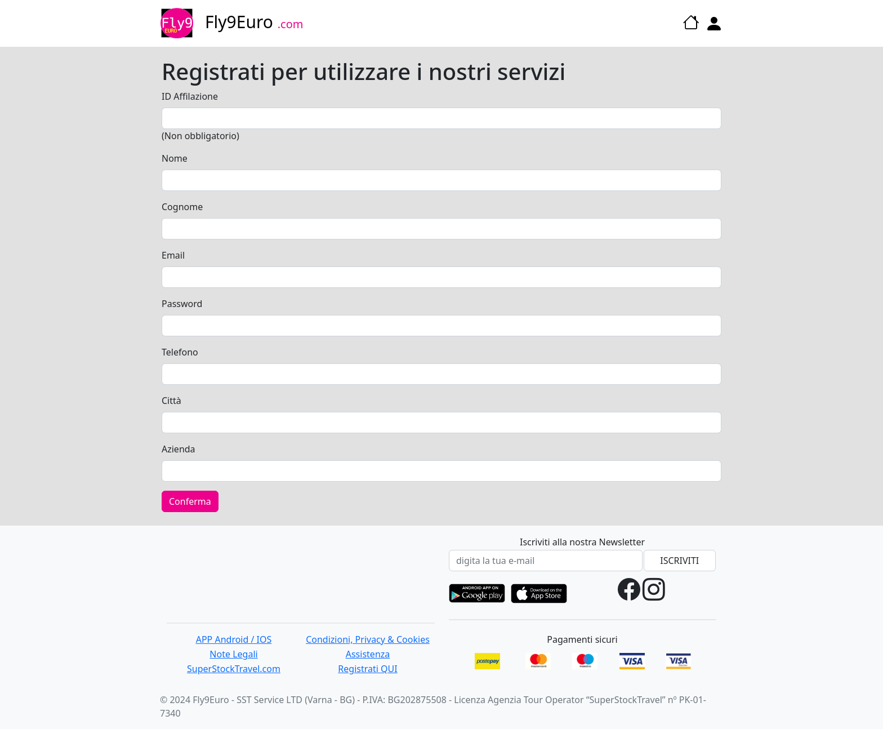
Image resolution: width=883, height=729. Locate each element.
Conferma (190, 501)
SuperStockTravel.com (233, 669)
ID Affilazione (190, 96)
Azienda (178, 449)
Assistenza (368, 654)
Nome (175, 158)
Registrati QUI (367, 669)
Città (171, 400)
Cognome (182, 207)
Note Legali (233, 654)
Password (182, 303)
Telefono (180, 352)
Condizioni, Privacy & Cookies (368, 639)
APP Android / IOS (234, 639)
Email (173, 255)
